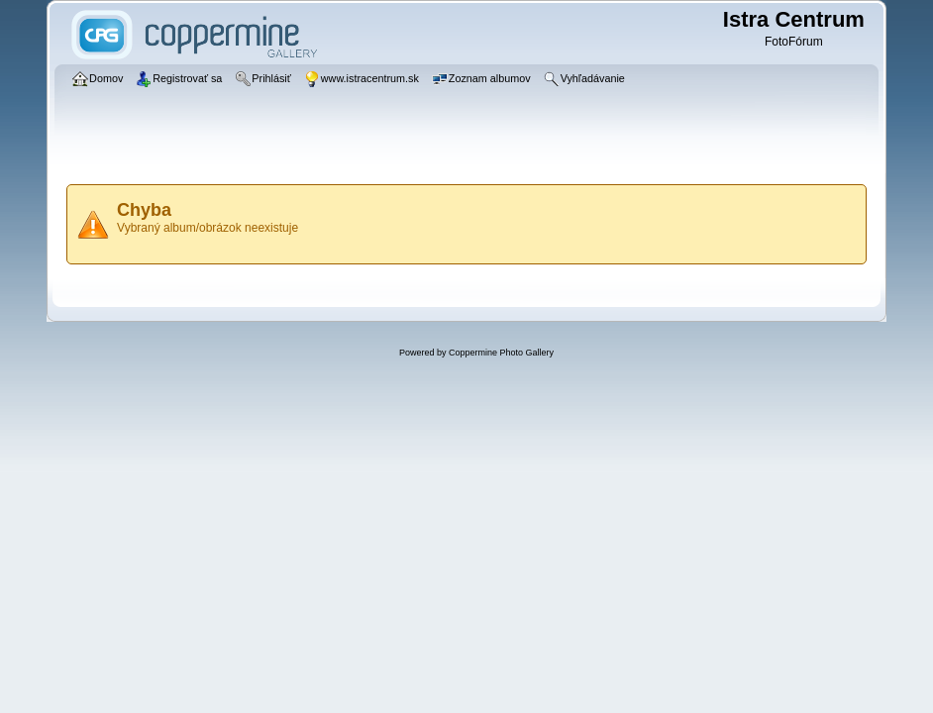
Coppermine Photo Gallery (501, 352)
